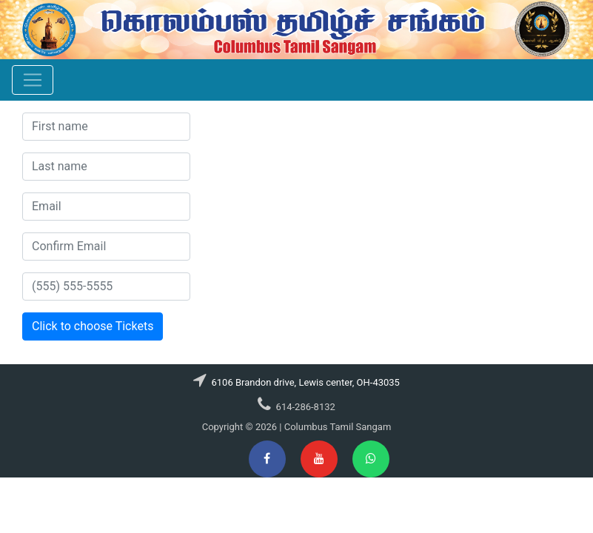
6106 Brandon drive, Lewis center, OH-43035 (304, 382)
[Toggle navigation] (32, 80)
